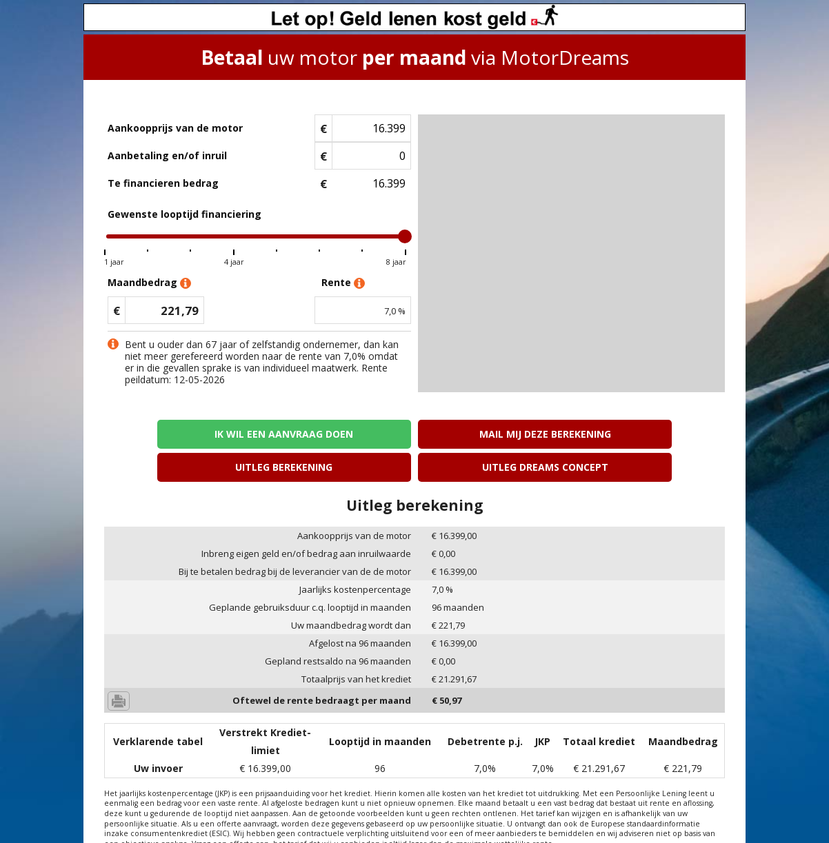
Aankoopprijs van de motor (175, 127)
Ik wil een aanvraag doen (179, 433)
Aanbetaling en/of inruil (167, 155)
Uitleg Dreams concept (650, 433)
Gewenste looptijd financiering (184, 214)
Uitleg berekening (492, 433)
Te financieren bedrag (163, 183)
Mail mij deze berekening (336, 433)
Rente (343, 283)
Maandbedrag (149, 283)
